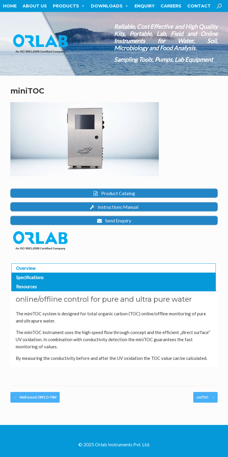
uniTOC (205, 397)
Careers (171, 6)
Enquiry (144, 6)
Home (10, 6)
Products (69, 6)
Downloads (110, 6)
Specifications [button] (30, 277)
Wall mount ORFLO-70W (35, 397)
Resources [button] (26, 286)
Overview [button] (25, 268)
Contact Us (202, 6)
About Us (35, 6)
